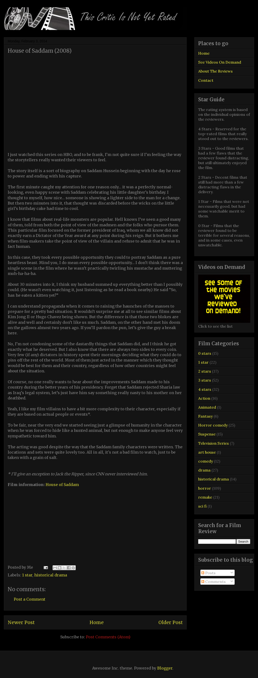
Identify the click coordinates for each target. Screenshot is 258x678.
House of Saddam (62, 484)
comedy (205, 461)
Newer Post (21, 622)
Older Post (170, 622)
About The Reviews (215, 71)
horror (204, 488)
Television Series (213, 443)
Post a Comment (29, 599)
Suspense (207, 434)
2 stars (204, 371)
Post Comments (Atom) (108, 636)
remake (205, 497)
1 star (27, 575)
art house (207, 452)
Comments (213, 581)
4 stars (204, 389)
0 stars (204, 353)
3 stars (204, 380)
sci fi (202, 506)
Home (96, 622)
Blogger (164, 668)
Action (204, 398)
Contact (205, 80)
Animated (207, 407)
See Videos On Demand (219, 62)
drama (204, 470)
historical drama (50, 575)
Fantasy (205, 416)
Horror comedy (213, 425)
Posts (208, 572)
